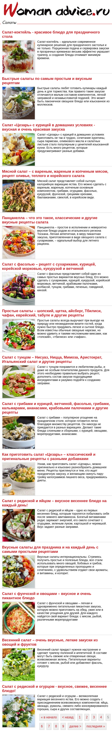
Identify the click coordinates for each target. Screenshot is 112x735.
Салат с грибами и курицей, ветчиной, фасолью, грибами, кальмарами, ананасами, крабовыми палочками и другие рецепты (56, 408)
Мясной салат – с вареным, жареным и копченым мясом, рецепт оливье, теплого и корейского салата (55, 173)
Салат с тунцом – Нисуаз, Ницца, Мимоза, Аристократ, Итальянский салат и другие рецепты (52, 359)
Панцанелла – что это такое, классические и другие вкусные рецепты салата (49, 220)
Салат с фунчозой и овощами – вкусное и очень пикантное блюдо (46, 596)
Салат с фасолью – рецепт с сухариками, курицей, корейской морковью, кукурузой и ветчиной (49, 266)
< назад (67, 717)
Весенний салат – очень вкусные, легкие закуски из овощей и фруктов (50, 642)
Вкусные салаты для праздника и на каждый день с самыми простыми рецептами (50, 549)
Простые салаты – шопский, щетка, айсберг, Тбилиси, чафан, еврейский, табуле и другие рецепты (52, 313)
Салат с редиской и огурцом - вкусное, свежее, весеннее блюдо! (54, 688)
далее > (75, 726)
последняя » (96, 726)
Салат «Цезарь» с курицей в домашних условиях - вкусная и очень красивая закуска (48, 127)
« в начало (49, 717)
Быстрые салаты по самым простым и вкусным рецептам (47, 81)
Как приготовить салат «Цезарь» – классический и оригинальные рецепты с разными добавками (48, 456)
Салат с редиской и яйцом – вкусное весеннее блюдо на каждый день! (54, 503)
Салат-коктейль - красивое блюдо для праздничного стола (51, 34)
